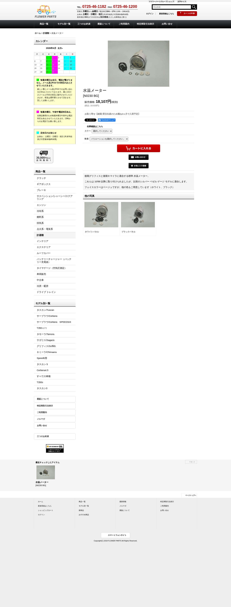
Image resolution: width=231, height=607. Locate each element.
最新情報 (122, 501)
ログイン (149, 14)
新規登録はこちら (166, 14)
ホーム (40, 501)
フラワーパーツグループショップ (162, 1)
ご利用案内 (42, 412)
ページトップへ (190, 495)
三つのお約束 (43, 436)
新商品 (81, 510)
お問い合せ (42, 425)
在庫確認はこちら (95, 126)
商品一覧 (82, 501)
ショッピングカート (45, 510)
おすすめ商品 (84, 515)
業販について (43, 399)
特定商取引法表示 (45, 406)
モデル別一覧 (84, 506)
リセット (192, 462)
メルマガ (41, 419)
